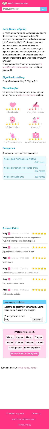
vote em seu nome (26, 95)
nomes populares (32, 348)
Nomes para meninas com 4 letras (24, 161)
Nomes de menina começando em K (24, 170)
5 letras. (29, 337)
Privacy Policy (24, 425)
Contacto (36, 413)
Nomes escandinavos (24, 176)
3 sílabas (29, 342)
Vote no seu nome (27, 368)
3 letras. (10, 337)
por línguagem (15, 348)
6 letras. (38, 337)
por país (40, 342)
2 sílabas (19, 342)
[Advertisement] (25, 20)
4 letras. (20, 337)
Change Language (15, 413)
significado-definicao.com (23, 419)
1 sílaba (9, 342)
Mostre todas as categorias (24, 354)
